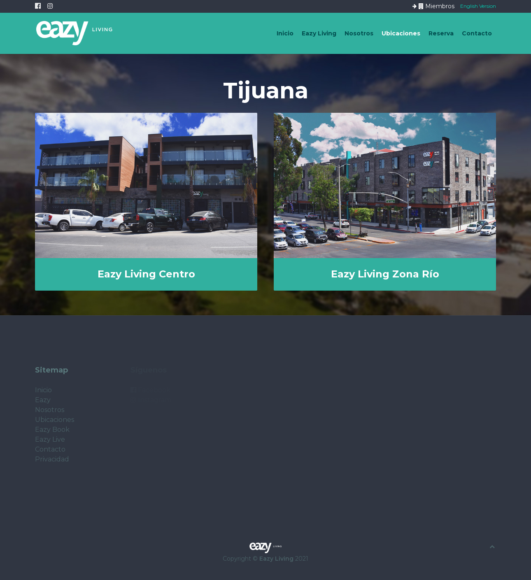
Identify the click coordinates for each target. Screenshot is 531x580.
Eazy (43, 400)
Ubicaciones (401, 33)
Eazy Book (52, 429)
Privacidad (52, 459)
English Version (478, 5)
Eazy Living (319, 33)
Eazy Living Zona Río (385, 274)
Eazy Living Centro (146, 274)
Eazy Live (50, 439)
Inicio (285, 33)
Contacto (477, 33)
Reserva (441, 33)
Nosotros (359, 33)
